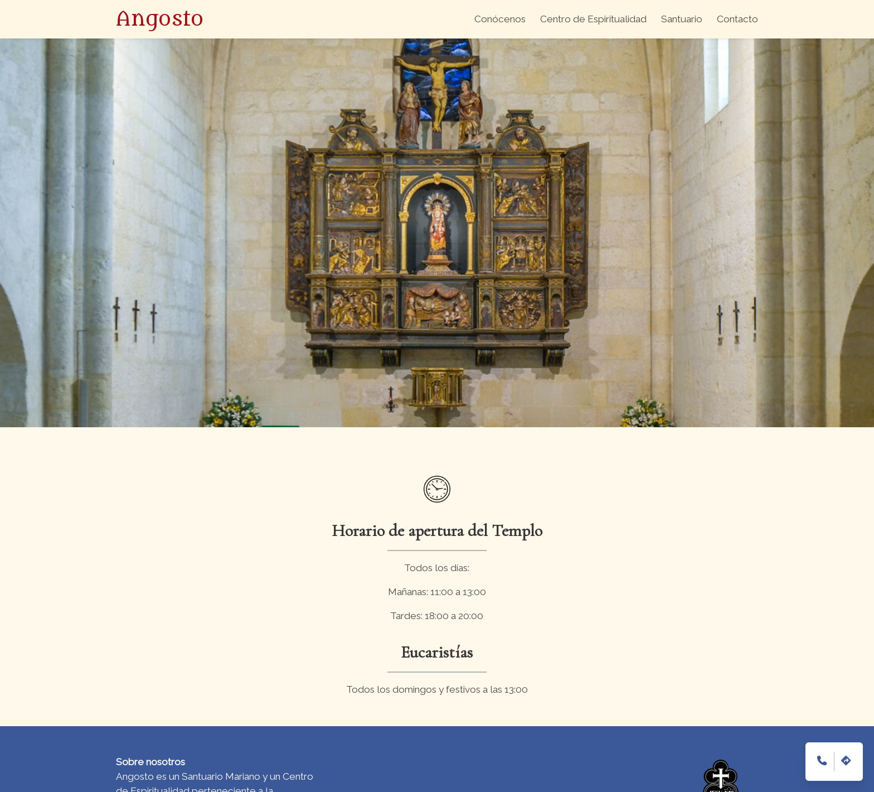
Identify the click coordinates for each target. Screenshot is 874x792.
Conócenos (500, 19)
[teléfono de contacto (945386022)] (822, 761)
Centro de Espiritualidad (593, 19)
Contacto (737, 19)
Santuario (681, 19)
